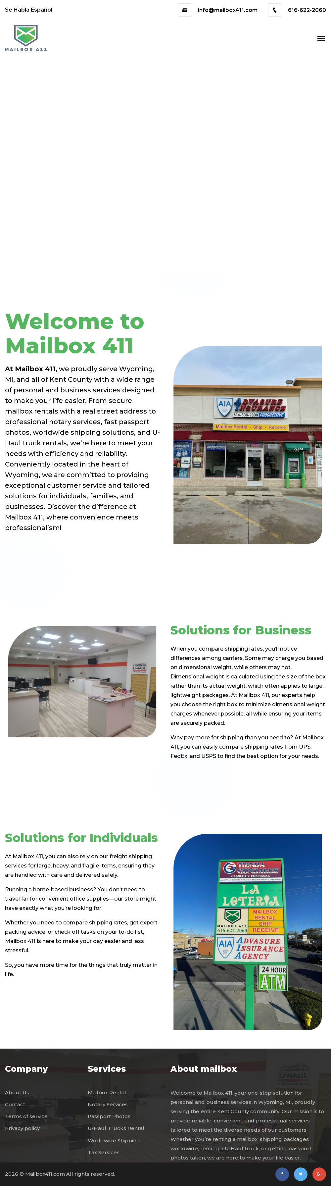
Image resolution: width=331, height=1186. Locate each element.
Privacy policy (22, 1128)
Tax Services (103, 1152)
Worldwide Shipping (114, 1140)
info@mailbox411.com (218, 10)
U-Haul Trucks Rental (116, 1128)
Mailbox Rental (107, 1092)
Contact (15, 1104)
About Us (17, 1092)
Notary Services (108, 1104)
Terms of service (26, 1116)
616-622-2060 (297, 10)
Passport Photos (109, 1116)
